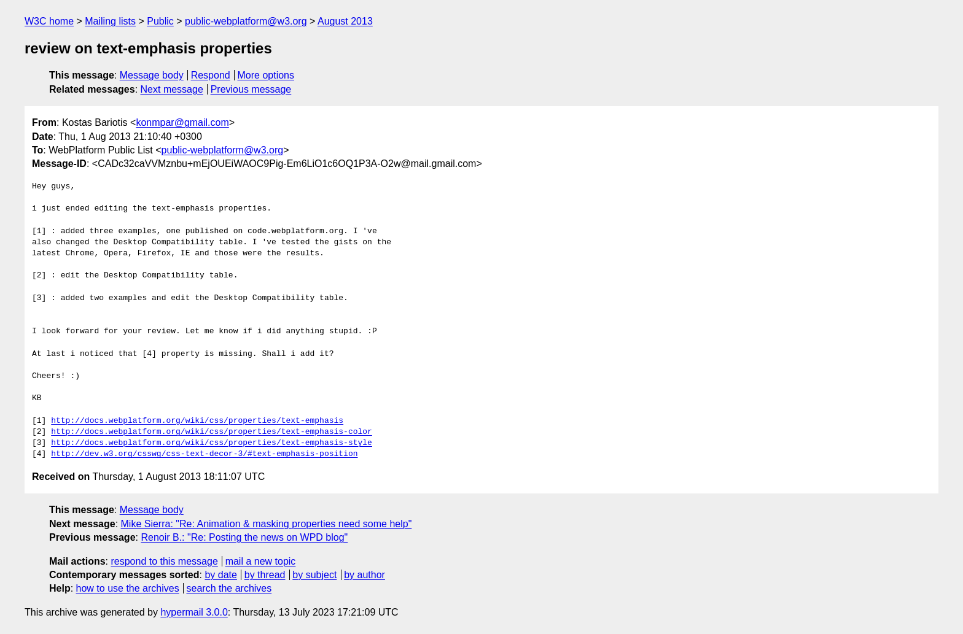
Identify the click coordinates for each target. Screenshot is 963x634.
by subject (314, 575)
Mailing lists (110, 21)
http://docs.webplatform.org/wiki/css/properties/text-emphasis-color (211, 432)
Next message (172, 89)
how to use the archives (127, 588)
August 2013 (345, 21)
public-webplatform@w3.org (246, 21)
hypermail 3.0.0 (193, 612)
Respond (210, 75)
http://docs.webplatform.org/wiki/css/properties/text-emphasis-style (211, 443)
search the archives (229, 588)
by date (220, 575)
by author (364, 575)
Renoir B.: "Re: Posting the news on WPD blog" (244, 537)
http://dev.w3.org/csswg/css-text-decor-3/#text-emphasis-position (204, 454)
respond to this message (164, 561)
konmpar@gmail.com (182, 122)
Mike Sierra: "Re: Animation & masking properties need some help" (266, 524)
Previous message (251, 89)
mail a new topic (260, 561)
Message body (152, 75)
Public (160, 21)
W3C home (49, 21)
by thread (265, 575)
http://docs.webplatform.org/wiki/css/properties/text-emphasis (197, 421)
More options (266, 75)
